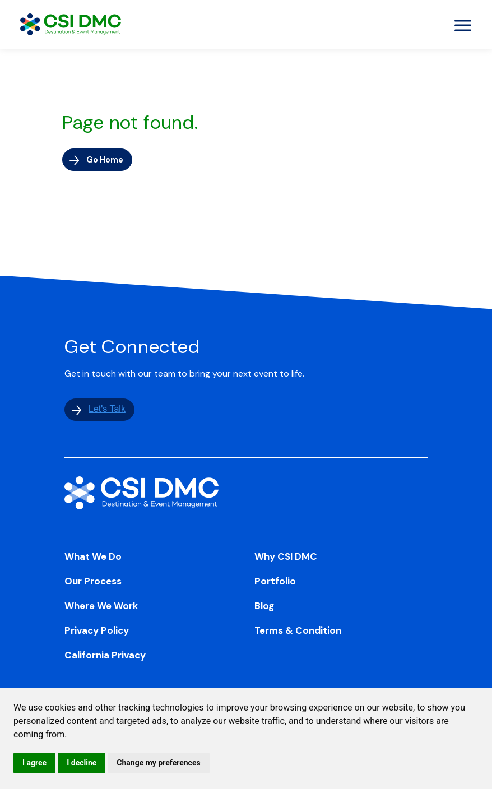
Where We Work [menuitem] (101, 608)
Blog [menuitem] (264, 608)
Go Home (107, 160)
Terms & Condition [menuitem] (297, 632)
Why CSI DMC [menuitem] (285, 559)
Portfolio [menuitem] (275, 583)
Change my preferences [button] (158, 762)
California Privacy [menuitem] (105, 657)
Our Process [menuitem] (93, 583)
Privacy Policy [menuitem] (96, 632)
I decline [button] (81, 762)
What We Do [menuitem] (93, 559)
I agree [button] (34, 762)
